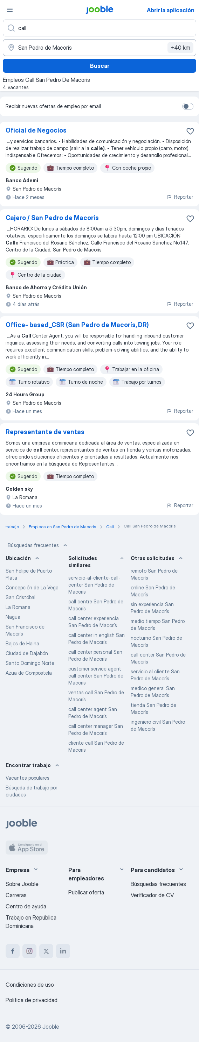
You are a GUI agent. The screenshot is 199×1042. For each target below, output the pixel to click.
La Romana (18, 607)
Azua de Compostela (29, 673)
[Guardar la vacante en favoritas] (190, 131)
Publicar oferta (86, 892)
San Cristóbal (20, 597)
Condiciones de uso (30, 984)
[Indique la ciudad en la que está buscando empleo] (99, 47)
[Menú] (10, 10)
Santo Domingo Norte (30, 663)
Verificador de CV (152, 895)
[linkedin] (63, 951)
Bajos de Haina (22, 643)
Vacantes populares (27, 778)
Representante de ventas (45, 431)
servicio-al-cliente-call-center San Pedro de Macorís (94, 585)
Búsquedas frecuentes (38, 545)
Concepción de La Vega (32, 587)
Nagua (13, 617)
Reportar (179, 197)
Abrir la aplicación (170, 10)
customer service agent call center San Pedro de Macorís (95, 676)
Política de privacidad (31, 1000)
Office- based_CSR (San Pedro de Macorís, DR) (77, 324)
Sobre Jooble (22, 883)
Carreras (16, 895)
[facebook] (13, 951)
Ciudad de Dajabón (27, 653)
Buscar (99, 65)
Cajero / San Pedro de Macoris (52, 217)
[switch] (187, 106)
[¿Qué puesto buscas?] (99, 28)
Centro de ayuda (26, 906)
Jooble (50, 1026)
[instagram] (29, 951)
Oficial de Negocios (36, 130)
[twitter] (46, 951)
